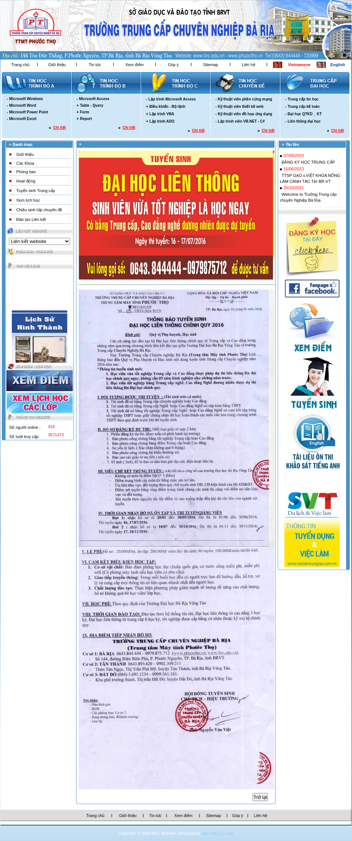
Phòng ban (26, 172)
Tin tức (95, 64)
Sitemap (210, 64)
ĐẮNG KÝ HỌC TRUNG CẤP (308, 164)
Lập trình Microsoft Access (172, 99)
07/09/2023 (293, 157)
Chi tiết (59, 128)
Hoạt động (25, 181)
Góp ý (173, 64)
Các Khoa (25, 163)
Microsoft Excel (23, 119)
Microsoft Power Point (28, 112)
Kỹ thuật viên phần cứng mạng (245, 99)
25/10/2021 (293, 189)
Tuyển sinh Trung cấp (35, 190)
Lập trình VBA (161, 114)
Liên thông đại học (304, 121)
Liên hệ (248, 64)
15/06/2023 (293, 170)
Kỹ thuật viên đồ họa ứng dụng (245, 114)
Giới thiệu (56, 64)
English (337, 64)
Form (84, 112)
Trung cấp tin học (303, 99)
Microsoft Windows (26, 99)
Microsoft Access (94, 99)
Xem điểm (134, 64)
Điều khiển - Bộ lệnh (167, 107)
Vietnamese (299, 64)
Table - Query (91, 105)
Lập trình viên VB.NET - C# (241, 121)
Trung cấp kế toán (303, 107)
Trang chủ (20, 64)
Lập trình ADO (161, 121)
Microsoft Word (22, 105)
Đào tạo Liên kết (31, 219)
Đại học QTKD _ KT (305, 114)
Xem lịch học (28, 200)
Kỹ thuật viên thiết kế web (241, 107)
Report (86, 119)
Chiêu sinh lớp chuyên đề (39, 210)
